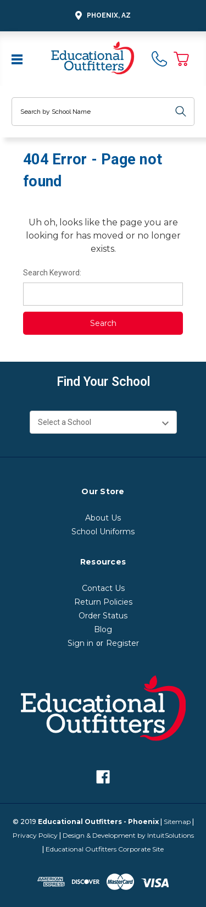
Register (122, 643)
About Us (103, 518)
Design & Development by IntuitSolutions (128, 835)
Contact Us (103, 588)
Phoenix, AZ (101, 16)
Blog (103, 629)
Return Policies (103, 602)
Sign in (80, 643)
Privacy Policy (35, 835)
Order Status (103, 616)
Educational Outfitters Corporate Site (105, 849)
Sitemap (177, 821)
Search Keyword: (52, 272)
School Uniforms (103, 532)
